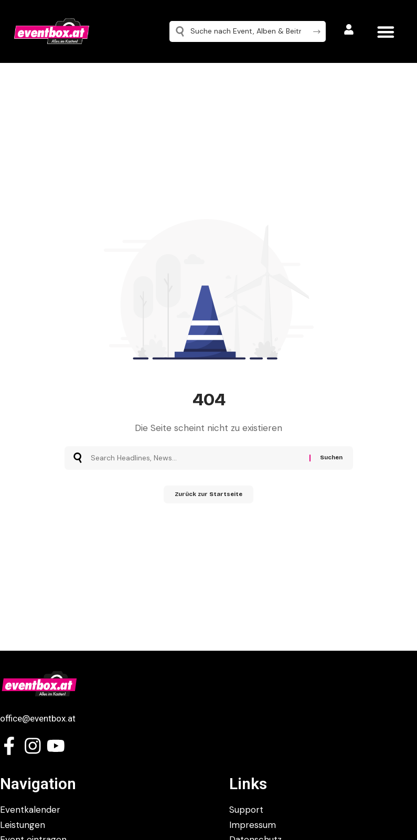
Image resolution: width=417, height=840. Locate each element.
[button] (386, 32)
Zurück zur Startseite (208, 496)
